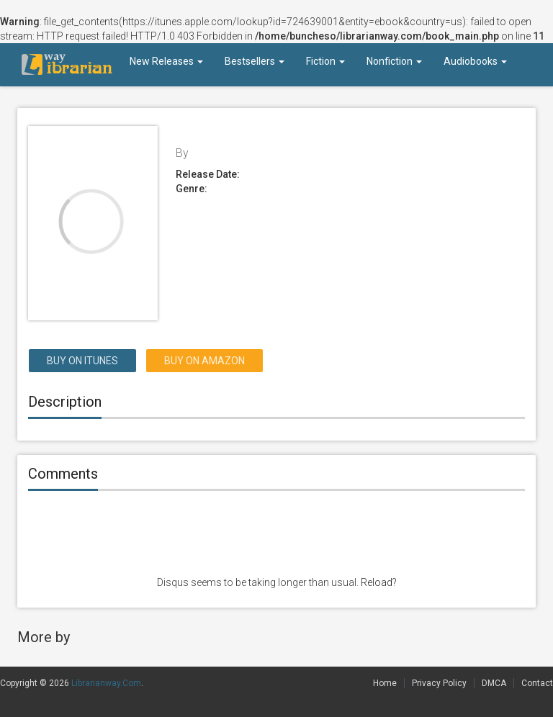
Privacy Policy (439, 683)
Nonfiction (394, 61)
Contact (537, 683)
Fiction (325, 61)
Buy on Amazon (204, 360)
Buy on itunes (82, 360)
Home (385, 683)
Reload (376, 582)
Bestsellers (254, 61)
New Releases (166, 61)
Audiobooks (475, 61)
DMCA (494, 683)
